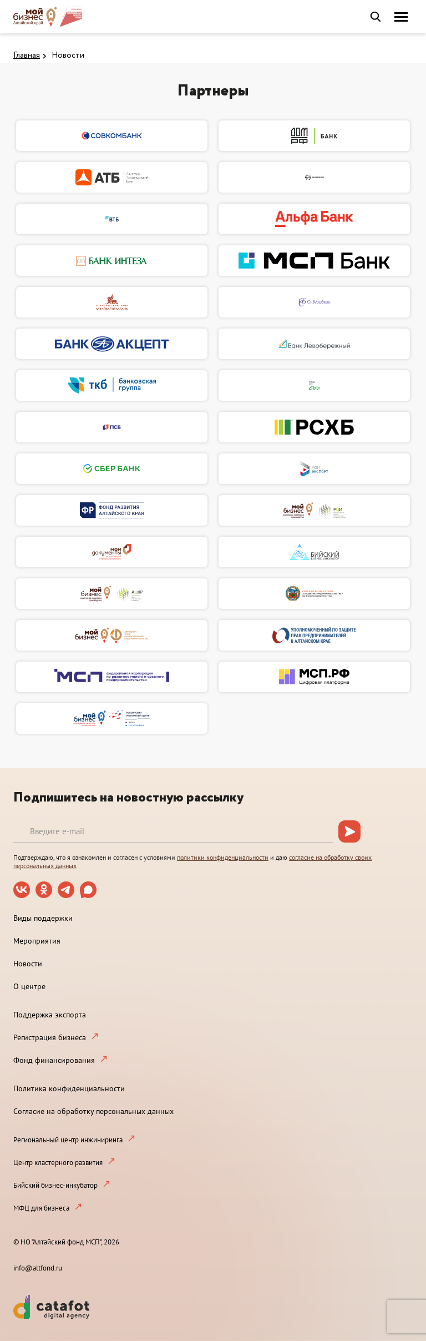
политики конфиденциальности (222, 857)
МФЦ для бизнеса (41, 1208)
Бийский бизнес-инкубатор (55, 1185)
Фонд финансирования (54, 1060)
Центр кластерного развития (58, 1162)
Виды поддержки (43, 918)
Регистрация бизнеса (49, 1037)
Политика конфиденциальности (69, 1088)
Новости (68, 55)
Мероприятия (36, 941)
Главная (26, 55)
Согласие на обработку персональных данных (93, 1111)
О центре (29, 986)
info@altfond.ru (37, 1268)
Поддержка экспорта (49, 1015)
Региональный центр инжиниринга (68, 1140)
